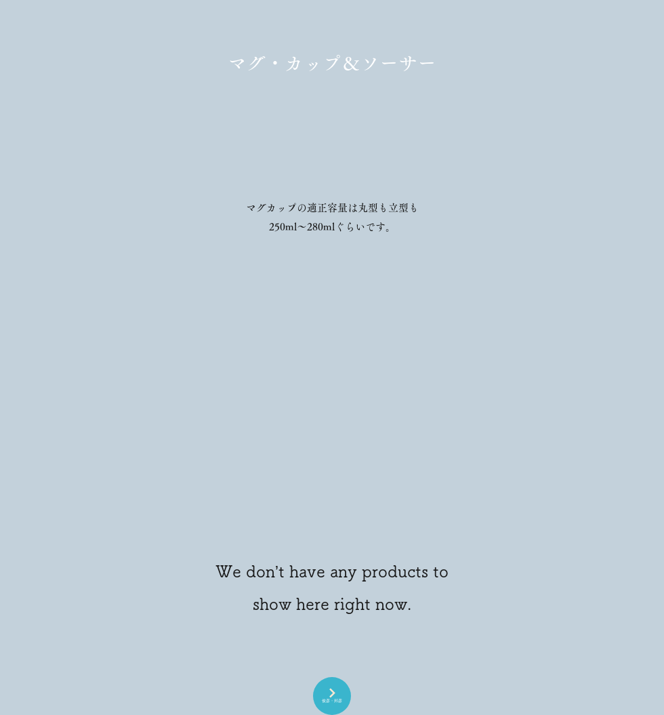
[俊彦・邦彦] (332, 696)
